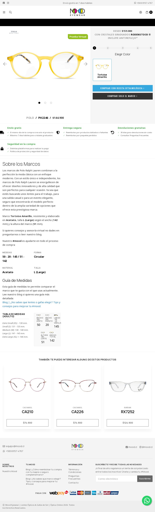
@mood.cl (146, 447)
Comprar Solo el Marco (123, 96)
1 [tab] (39, 103)
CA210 (27, 411)
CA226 (77, 411)
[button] (4, 12)
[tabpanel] (45, 64)
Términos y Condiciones (74, 470)
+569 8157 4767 (143, 2)
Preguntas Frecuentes (74, 477)
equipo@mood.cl (13, 446)
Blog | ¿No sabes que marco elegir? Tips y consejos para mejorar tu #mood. (43, 481)
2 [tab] (45, 103)
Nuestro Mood (9, 471)
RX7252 (127, 411)
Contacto (73, 482)
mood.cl (131, 447)
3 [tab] (51, 103)
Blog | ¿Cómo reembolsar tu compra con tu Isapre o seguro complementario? (44, 472)
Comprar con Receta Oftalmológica (122, 88)
